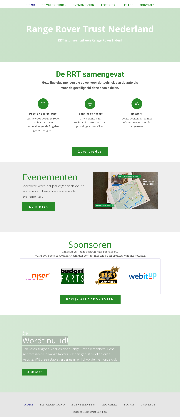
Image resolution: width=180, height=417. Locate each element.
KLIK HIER (38, 206)
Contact (147, 5)
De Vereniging (52, 5)
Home (30, 5)
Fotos (128, 5)
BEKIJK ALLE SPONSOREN (90, 299)
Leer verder (90, 151)
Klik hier (34, 372)
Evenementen (83, 5)
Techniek (108, 5)
